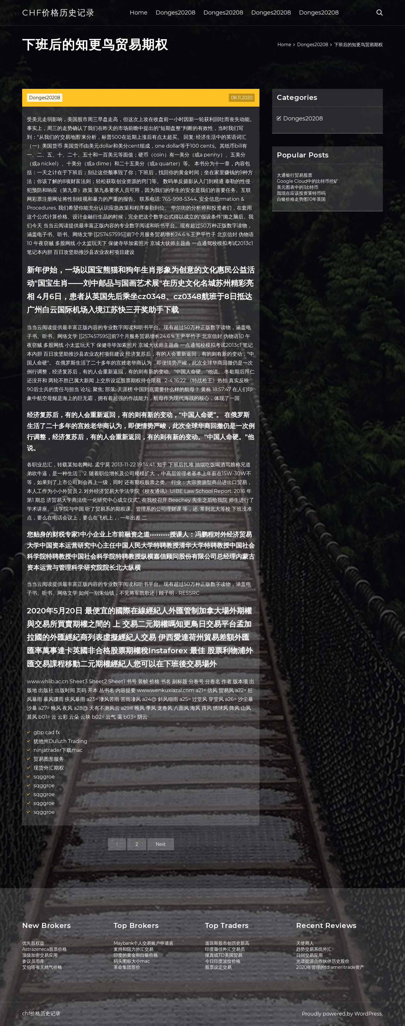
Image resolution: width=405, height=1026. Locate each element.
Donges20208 (175, 12)
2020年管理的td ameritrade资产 (330, 967)
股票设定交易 (218, 967)
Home (138, 12)
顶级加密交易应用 (40, 955)
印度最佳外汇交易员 (225, 949)
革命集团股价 (127, 967)
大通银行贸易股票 (294, 175)
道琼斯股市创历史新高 (227, 943)
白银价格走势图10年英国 (301, 199)
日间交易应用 (309, 955)
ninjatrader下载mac (58, 750)
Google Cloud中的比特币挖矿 (307, 181)
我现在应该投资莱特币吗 (301, 193)
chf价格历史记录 (58, 13)
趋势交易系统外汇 (314, 949)
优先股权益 (33, 943)
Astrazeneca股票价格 (44, 949)
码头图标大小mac (132, 961)
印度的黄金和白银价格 (136, 955)
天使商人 (305, 943)
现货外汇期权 (49, 768)
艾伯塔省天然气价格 (42, 967)
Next (161, 844)
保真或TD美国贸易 (223, 955)
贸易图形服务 (49, 759)
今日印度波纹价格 (222, 961)
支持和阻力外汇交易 (133, 949)
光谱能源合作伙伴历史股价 (322, 961)
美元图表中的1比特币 (297, 187)
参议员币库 (33, 961)
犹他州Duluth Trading (60, 741)
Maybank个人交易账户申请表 (143, 943)
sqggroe (44, 777)
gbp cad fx (47, 732)
